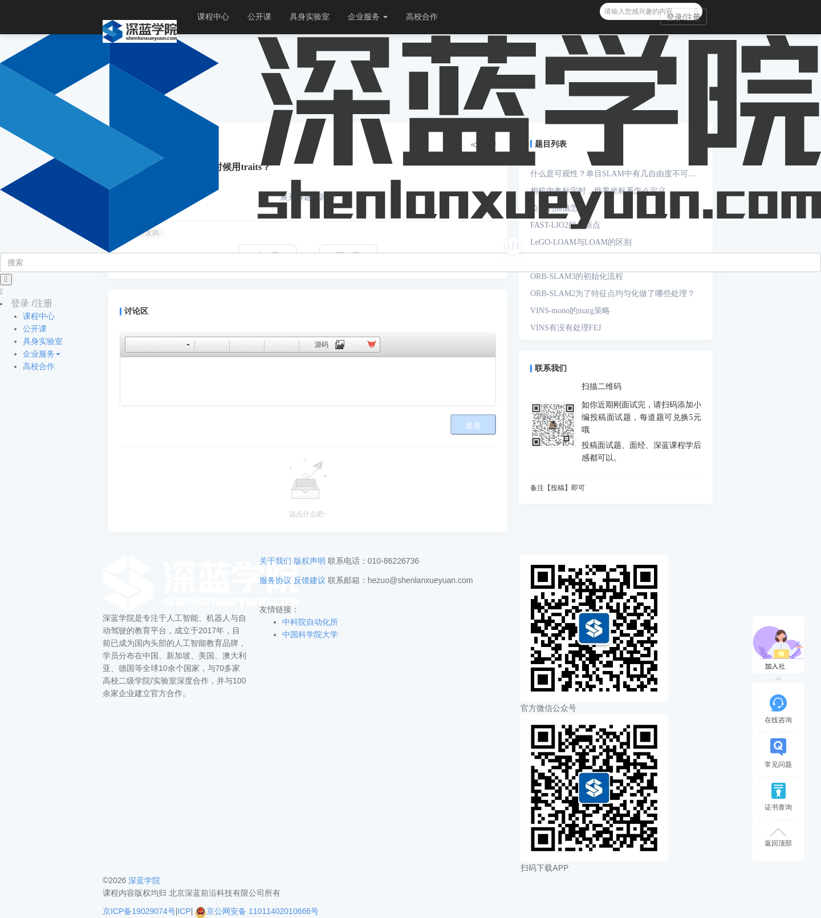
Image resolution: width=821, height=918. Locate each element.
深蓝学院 (144, 880)
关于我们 (275, 560)
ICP (183, 911)
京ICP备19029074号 (139, 911)
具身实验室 (310, 16)
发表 (473, 426)
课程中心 (213, 16)
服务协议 (275, 580)
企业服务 (368, 16)
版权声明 (310, 560)
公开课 (259, 16)
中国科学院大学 (310, 634)
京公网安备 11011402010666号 (257, 911)
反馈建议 (310, 580)
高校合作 (422, 16)
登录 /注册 (31, 303)
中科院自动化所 (310, 621)
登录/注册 (683, 17)
